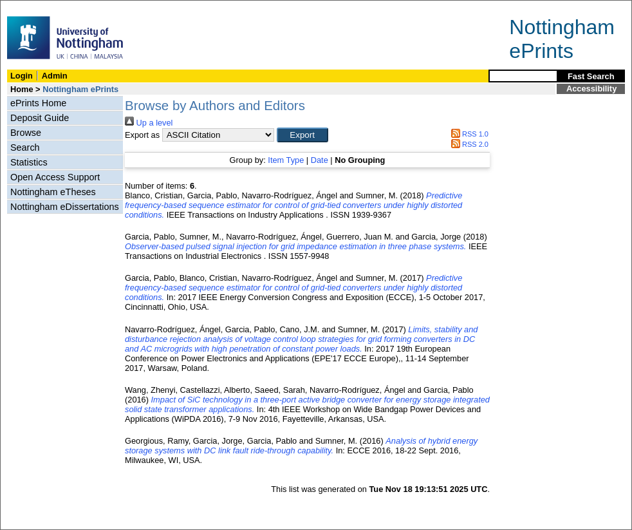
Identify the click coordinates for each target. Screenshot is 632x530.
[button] (302, 135)
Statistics (29, 162)
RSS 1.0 (467, 134)
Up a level (148, 123)
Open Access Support (55, 177)
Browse (25, 133)
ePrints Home (38, 103)
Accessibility (591, 88)
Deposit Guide (39, 118)
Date (319, 160)
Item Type (286, 160)
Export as (142, 135)
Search (25, 147)
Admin (55, 75)
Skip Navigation (29, 7)
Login (21, 75)
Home (21, 89)
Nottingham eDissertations (64, 207)
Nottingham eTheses (53, 192)
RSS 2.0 (467, 144)
